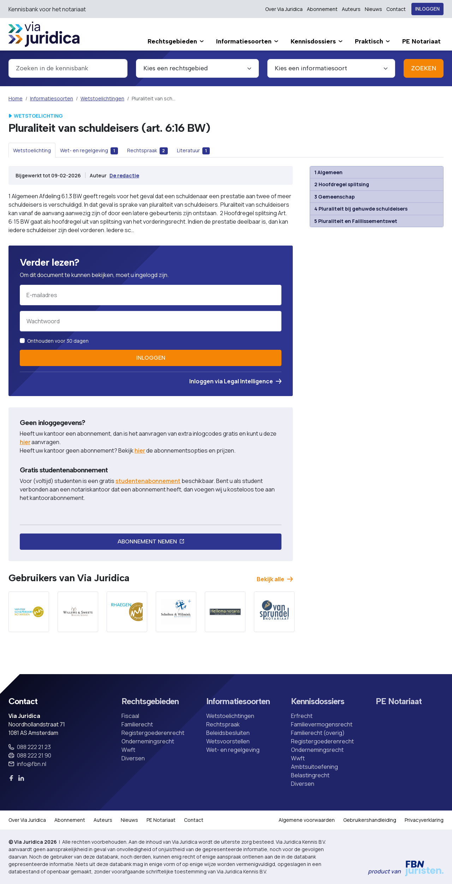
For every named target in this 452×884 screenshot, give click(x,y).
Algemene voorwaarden (307, 820)
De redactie (124, 175)
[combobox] (67, 68)
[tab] (31, 150)
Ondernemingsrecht (147, 741)
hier (25, 442)
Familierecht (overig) (318, 733)
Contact (396, 9)
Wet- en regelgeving (233, 750)
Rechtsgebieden (150, 701)
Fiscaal (130, 716)
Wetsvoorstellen (228, 741)
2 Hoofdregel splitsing (341, 184)
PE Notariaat (399, 701)
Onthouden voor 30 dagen (58, 340)
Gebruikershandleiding (369, 820)
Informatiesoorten (51, 98)
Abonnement (322, 9)
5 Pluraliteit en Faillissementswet (355, 221)
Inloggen (427, 9)
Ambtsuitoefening (314, 767)
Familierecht (137, 724)
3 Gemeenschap (334, 196)
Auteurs (351, 9)
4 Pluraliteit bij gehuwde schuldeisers (361, 208)
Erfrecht (302, 716)
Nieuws (373, 9)
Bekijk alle (275, 579)
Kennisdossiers (317, 701)
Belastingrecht (310, 775)
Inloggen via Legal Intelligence (235, 381)
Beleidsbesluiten (228, 733)
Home (15, 98)
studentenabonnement (147, 481)
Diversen (133, 758)
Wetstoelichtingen (102, 98)
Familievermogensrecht (321, 724)
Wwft (128, 750)
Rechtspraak (223, 724)
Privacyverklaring (424, 820)
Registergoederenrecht (152, 733)
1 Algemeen (328, 172)
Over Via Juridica (284, 9)
